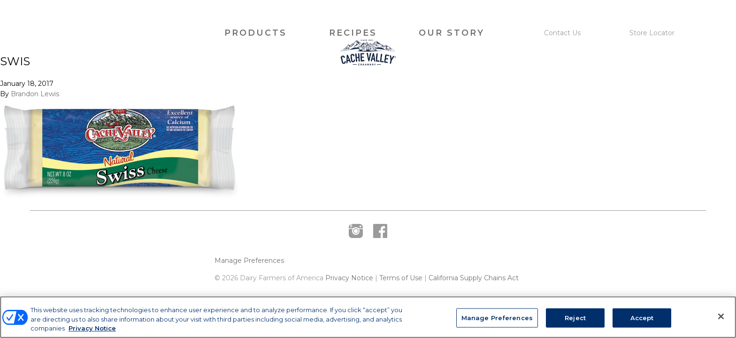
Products (255, 33)
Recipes (353, 33)
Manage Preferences (249, 281)
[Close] (721, 316)
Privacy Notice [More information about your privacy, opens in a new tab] (92, 328)
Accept (642, 317)
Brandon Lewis (35, 114)
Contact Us (562, 33)
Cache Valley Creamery (120, 33)
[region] (368, 317)
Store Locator (652, 33)
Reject (575, 317)
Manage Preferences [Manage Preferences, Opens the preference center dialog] (497, 317)
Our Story (451, 33)
